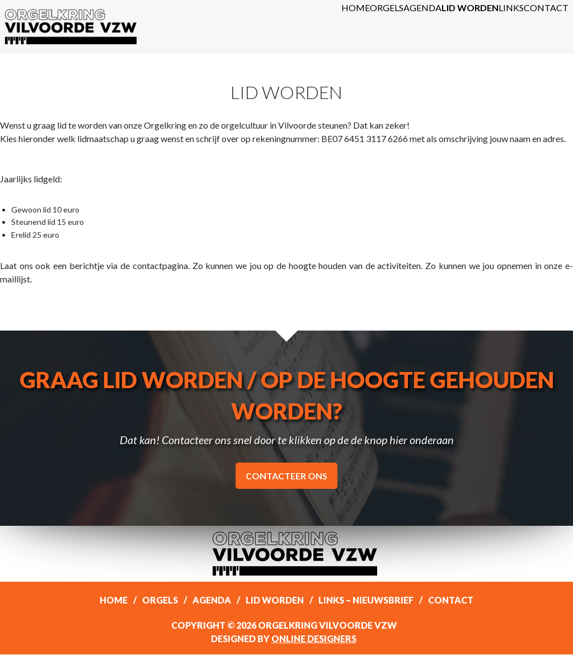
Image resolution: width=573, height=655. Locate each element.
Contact (536, 26)
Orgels (298, 26)
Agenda (354, 26)
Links (482, 26)
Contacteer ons (286, 476)
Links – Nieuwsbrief (366, 600)
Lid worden (421, 26)
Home (248, 26)
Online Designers (313, 639)
